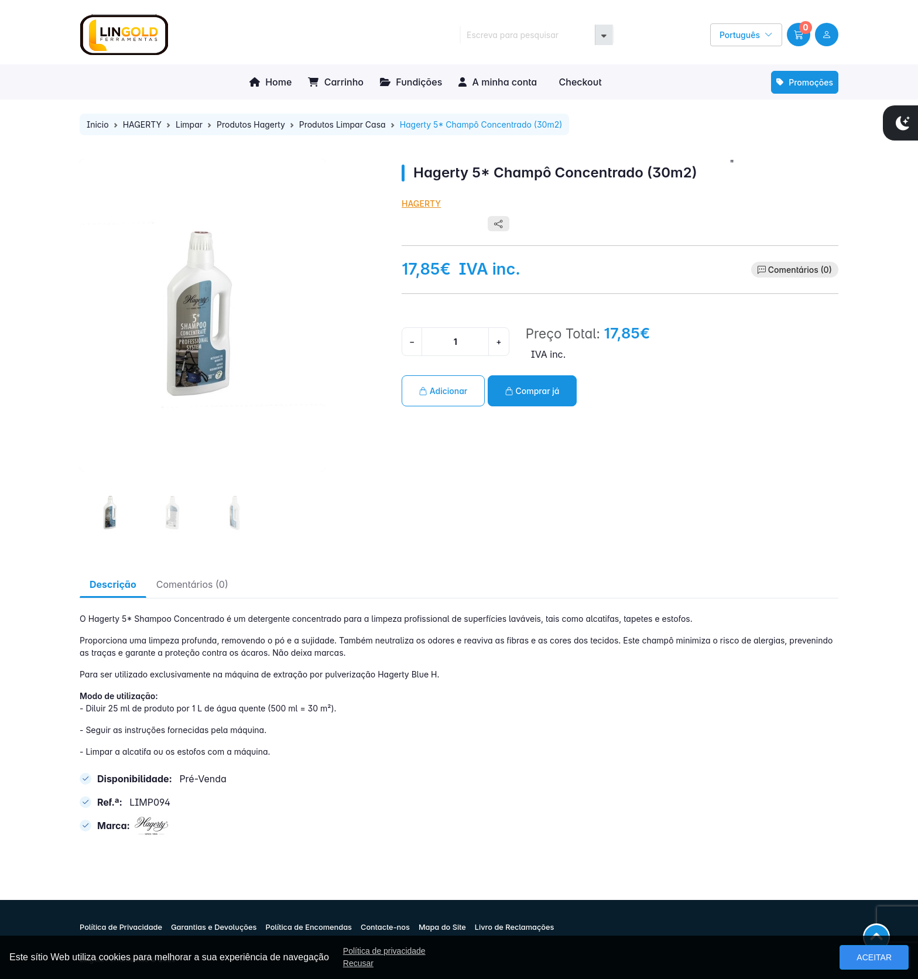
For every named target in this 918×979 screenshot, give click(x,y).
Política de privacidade (384, 951)
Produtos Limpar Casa (342, 124)
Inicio (98, 124)
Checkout (578, 82)
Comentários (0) (800, 270)
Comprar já (532, 391)
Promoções (804, 82)
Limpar (189, 124)
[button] (798, 34)
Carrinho (336, 82)
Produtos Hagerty (251, 124)
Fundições (411, 82)
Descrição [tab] (113, 584)
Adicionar (443, 391)
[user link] (826, 34)
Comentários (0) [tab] (192, 584)
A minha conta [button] (497, 82)
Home (270, 82)
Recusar (358, 963)
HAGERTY (142, 124)
